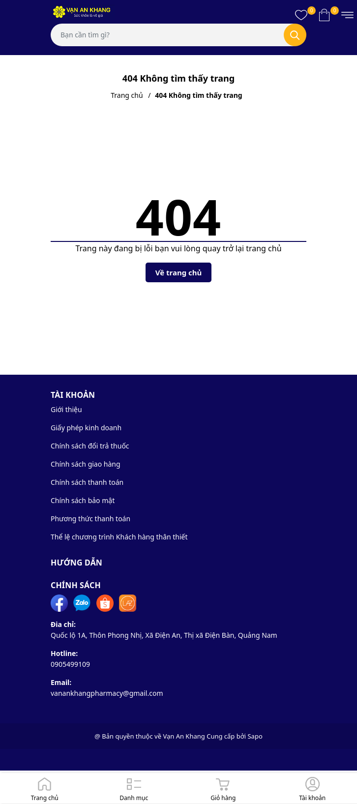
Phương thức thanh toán (90, 518)
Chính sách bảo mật (83, 500)
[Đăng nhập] (312, 788)
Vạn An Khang (184, 736)
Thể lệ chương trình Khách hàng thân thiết (119, 536)
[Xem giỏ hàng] (324, 14)
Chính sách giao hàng (85, 464)
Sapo (254, 736)
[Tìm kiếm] (295, 35)
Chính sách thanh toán (87, 482)
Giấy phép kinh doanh (86, 427)
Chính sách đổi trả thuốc (90, 445)
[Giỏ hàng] (223, 788)
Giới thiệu (66, 409)
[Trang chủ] (44, 788)
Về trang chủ (178, 272)
